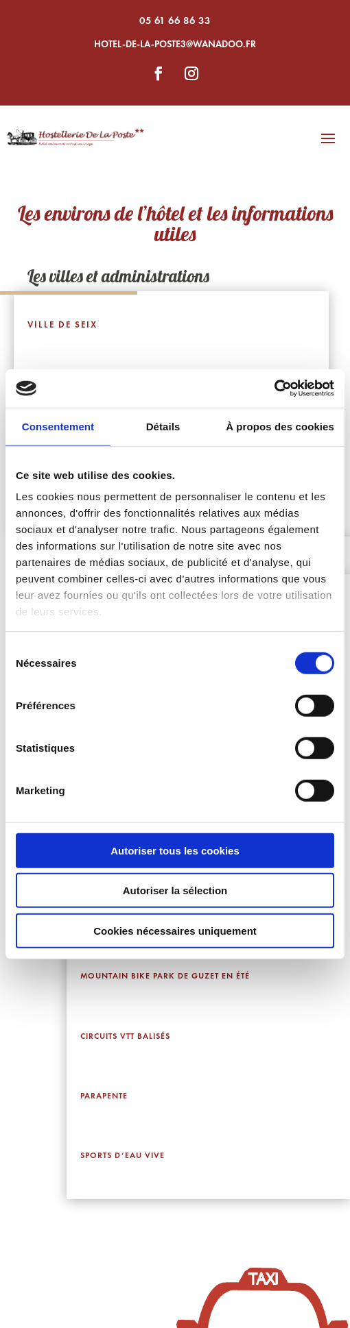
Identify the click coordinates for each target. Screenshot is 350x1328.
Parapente (104, 1095)
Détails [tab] (163, 426)
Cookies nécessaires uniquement (175, 930)
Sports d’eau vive (122, 1155)
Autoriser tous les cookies (175, 850)
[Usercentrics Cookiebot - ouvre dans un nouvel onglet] (274, 388)
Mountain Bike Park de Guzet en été (165, 975)
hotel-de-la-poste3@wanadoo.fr (175, 44)
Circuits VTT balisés (125, 1036)
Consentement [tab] (58, 426)
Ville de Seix (62, 324)
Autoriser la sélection (175, 890)
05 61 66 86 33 (175, 20)
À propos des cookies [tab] (280, 426)
